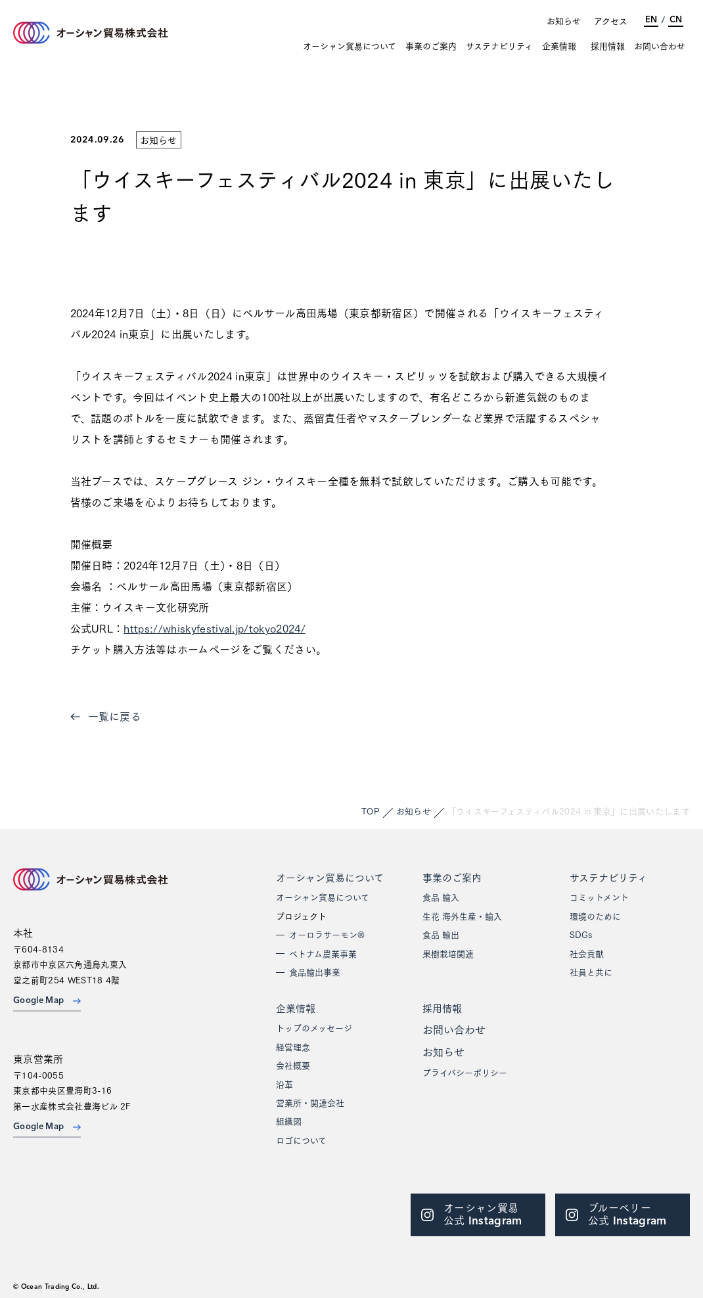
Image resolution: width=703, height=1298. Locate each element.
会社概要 (293, 1064)
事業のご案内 (431, 45)
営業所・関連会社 (310, 1102)
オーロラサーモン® (327, 934)
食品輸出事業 (314, 971)
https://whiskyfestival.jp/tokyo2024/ (215, 627)
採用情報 (608, 45)
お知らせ (564, 20)
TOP (370, 810)
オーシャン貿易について (349, 45)
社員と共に (591, 971)
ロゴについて (301, 1139)
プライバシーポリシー (464, 1072)
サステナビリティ (499, 45)
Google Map (47, 1000)
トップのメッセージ (314, 1027)
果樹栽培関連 (448, 953)
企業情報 (559, 45)
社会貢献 (587, 953)
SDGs (581, 934)
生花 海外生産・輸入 (462, 915)
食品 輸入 (440, 896)
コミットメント (599, 896)
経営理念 (293, 1046)
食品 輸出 (440, 934)
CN (675, 20)
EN (651, 20)
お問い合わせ (659, 45)
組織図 (289, 1120)
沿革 (284, 1083)
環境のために (595, 915)
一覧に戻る (106, 715)
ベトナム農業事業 (323, 953)
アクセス (610, 20)
